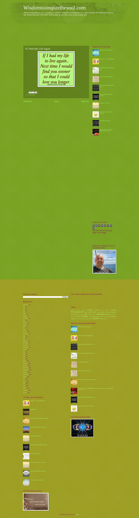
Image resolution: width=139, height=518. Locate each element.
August (25, 325)
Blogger (77, 514)
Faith (85, 312)
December (25, 304)
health (98, 312)
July (24, 306)
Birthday (78, 310)
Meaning (100, 314)
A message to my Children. (37, 480)
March (24, 313)
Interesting (73, 314)
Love (33, 95)
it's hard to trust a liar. (105, 120)
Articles (73, 310)
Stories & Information (105, 316)
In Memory (107, 312)
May (24, 309)
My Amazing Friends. (35, 453)
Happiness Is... (34, 409)
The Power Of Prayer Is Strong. (38, 462)
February (25, 340)
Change (83, 310)
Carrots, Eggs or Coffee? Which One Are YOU (106, 130)
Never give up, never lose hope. (38, 427)
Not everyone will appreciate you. (86, 353)
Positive (85, 316)
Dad (102, 310)
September (26, 347)
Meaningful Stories (109, 314)
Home (56, 101)
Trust (82, 318)
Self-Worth (96, 316)
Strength (113, 316)
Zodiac (105, 318)
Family (89, 312)
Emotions (113, 310)
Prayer (90, 316)
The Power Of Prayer (35, 436)
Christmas (97, 310)
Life (85, 314)
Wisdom (96, 318)
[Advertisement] (69, 30)
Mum (115, 314)
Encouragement (77, 312)
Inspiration (113, 312)
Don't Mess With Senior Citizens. (86, 406)
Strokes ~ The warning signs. (107, 59)
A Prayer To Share (104, 103)
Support (73, 318)
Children (89, 310)
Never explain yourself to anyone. (38, 444)
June (24, 336)
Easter (106, 310)
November (25, 345)
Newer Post (27, 101)
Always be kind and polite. (106, 50)
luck (95, 314)
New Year (73, 316)
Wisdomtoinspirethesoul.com (54, 8)
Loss (30, 95)
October (25, 372)
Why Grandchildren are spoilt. (37, 471)
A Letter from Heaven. (83, 362)
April (24, 311)
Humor (102, 312)
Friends (94, 312)
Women (102, 318)
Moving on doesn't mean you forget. (39, 418)
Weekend (86, 318)
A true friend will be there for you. (86, 344)
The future (78, 318)
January (25, 316)
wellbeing (90, 318)
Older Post (85, 101)
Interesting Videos (80, 314)
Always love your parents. (106, 76)
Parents (78, 316)
